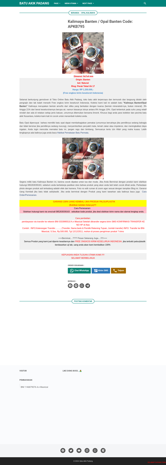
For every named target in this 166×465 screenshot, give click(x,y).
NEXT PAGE (87, 3)
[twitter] (76, 285)
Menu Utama (70, 3)
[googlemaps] (103, 450)
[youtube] (79, 450)
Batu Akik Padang (34, 3)
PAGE (56, 3)
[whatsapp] (81, 285)
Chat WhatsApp (79, 271)
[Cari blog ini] (145, 3)
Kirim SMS (101, 271)
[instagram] (87, 450)
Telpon (118, 271)
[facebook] (70, 285)
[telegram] (87, 285)
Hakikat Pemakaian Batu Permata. (73, 133)
